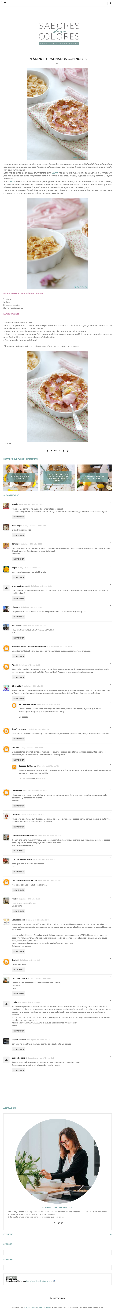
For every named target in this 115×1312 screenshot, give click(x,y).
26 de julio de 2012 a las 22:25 (30, 544)
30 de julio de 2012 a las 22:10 (39, 978)
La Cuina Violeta (19, 978)
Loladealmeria (18, 920)
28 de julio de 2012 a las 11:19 (44, 859)
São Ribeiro (17, 625)
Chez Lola (16, 686)
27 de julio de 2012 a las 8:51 (37, 729)
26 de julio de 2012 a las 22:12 (34, 526)
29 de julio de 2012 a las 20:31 (29, 960)
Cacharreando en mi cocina (24, 835)
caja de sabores (19, 1039)
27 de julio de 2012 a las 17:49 (49, 836)
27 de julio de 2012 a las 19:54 (48, 766)
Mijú (14, 899)
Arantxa (15, 747)
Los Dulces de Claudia (22, 859)
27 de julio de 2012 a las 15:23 (32, 814)
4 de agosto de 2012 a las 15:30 (30, 1002)
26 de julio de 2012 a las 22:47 (30, 607)
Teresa (15, 544)
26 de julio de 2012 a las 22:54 (34, 625)
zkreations (44, 1307)
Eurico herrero (18, 1058)
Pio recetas (17, 791)
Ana (13, 665)
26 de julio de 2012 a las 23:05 (28, 665)
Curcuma (16, 814)
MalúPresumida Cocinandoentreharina (30, 646)
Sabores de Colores (27, 704)
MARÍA (15, 504)
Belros (55, 173)
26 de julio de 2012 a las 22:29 (40, 586)
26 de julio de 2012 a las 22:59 (60, 647)
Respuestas (110, 503)
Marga (15, 607)
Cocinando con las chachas (24, 880)
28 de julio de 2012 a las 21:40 (28, 899)
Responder (18, 517)
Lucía (14, 1002)
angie (14, 568)
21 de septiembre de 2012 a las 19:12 (40, 1058)
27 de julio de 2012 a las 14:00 (35, 791)
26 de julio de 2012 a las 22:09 (30, 504)
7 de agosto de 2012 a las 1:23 (38, 1040)
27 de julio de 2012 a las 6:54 (33, 686)
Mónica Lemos (30, 1307)
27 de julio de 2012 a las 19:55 (48, 704)
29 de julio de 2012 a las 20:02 (37, 920)
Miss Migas (17, 525)
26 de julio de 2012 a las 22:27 (29, 568)
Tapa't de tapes (19, 729)
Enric (14, 960)
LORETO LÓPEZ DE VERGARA (57, 1207)
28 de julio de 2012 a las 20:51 (49, 881)
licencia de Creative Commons (39, 1281)
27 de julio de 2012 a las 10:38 (31, 748)
